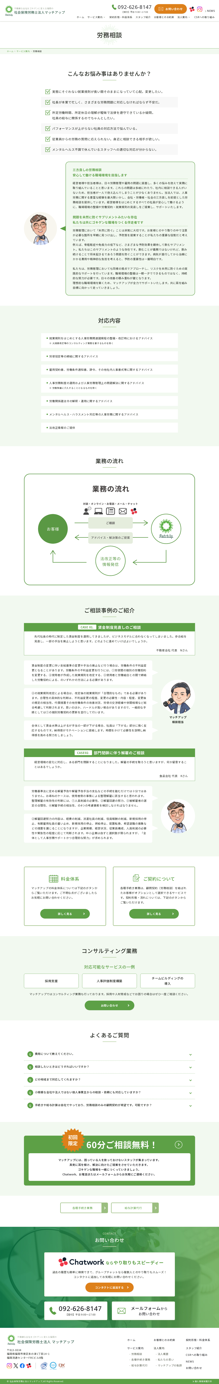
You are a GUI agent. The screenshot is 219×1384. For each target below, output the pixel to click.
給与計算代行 (133, 1208)
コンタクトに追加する (109, 1287)
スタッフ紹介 (143, 17)
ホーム (80, 17)
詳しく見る (65, 914)
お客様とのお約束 (164, 17)
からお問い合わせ (149, 1310)
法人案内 (182, 17)
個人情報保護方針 (203, 1381)
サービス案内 (95, 17)
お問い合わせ (109, 1005)
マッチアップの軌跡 (170, 1365)
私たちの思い (166, 1359)
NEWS (208, 10)
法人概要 (163, 1354)
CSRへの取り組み (204, 17)
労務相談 (136, 1354)
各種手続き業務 (82, 1208)
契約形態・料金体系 (121, 17)
